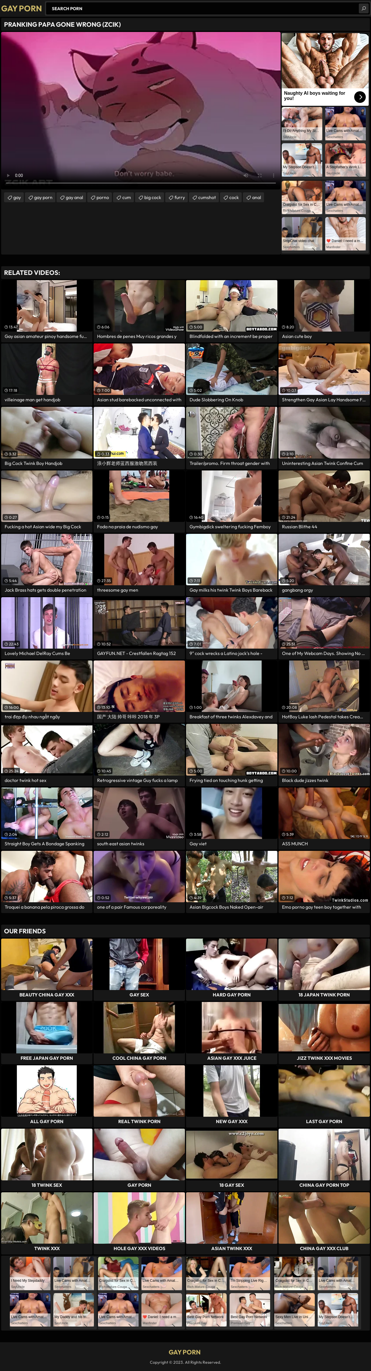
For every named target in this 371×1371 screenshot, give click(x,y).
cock (234, 197)
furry (179, 197)
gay (17, 197)
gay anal (74, 197)
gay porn (43, 197)
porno (103, 197)
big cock (152, 197)
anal (256, 197)
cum (126, 197)
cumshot (207, 197)
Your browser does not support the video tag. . (141, 110)
